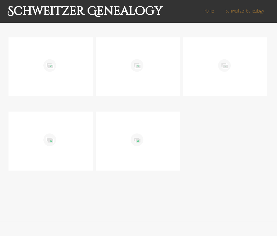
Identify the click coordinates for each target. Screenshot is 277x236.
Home (209, 11)
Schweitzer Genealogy (84, 11)
